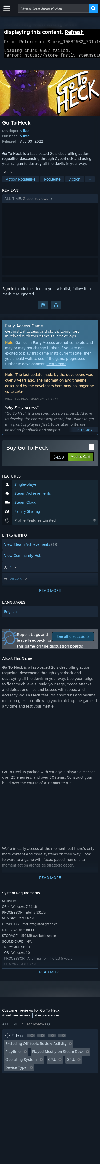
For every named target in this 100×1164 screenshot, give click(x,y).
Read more (85, 433)
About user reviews (16, 1018)
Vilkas (24, 134)
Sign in (8, 292)
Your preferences (47, 1018)
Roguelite (52, 182)
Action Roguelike (20, 182)
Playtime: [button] (13, 1054)
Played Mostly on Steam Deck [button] (58, 1054)
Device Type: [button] (16, 1070)
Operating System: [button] (21, 1062)
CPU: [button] (52, 1062)
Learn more (56, 367)
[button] (50, 202)
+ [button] (90, 182)
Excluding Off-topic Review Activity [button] (36, 1046)
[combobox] (53, 8)
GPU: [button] (71, 1062)
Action (74, 182)
